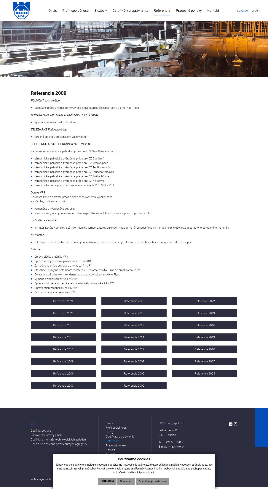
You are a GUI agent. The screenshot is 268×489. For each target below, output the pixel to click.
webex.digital (53, 481)
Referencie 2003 (63, 388)
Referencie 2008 (134, 363)
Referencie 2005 (134, 375)
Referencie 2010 (205, 351)
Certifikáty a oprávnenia (120, 438)
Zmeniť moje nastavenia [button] (152, 481)
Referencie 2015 (63, 339)
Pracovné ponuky (116, 447)
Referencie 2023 (134, 303)
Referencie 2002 (134, 388)
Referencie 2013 (205, 339)
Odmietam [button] (126, 481)
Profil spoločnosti (116, 430)
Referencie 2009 (63, 363)
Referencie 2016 (205, 327)
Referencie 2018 (63, 327)
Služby (110, 434)
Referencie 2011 (134, 351)
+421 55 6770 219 (175, 444)
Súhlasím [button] (107, 481)
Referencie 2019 (205, 315)
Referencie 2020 (134, 315)
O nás (109, 425)
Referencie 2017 (134, 327)
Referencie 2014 (134, 339)
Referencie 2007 (205, 363)
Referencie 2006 (63, 375)
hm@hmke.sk (176, 449)
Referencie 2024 (63, 303)
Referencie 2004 (205, 375)
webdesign (37, 481)
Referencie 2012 (63, 351)
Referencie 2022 (205, 303)
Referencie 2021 (63, 315)
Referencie (112, 443)
